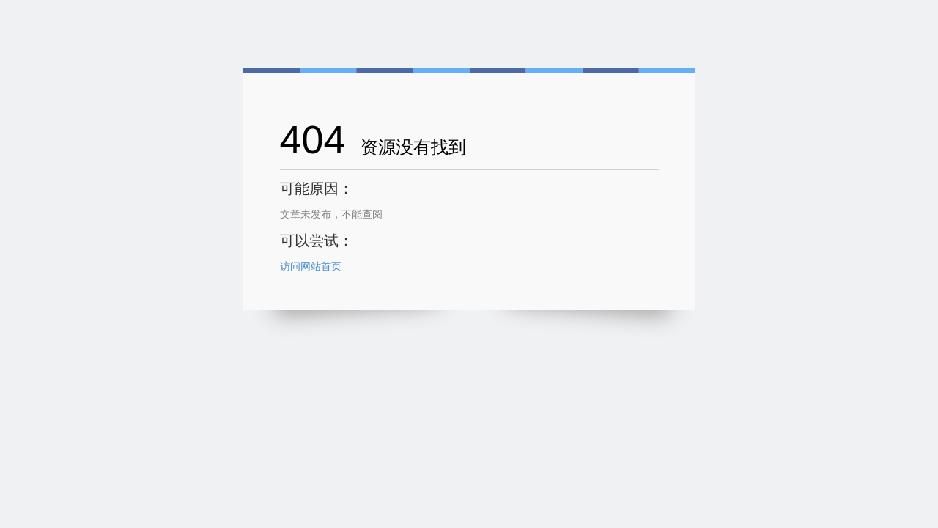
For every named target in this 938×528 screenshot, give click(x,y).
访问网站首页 (310, 266)
